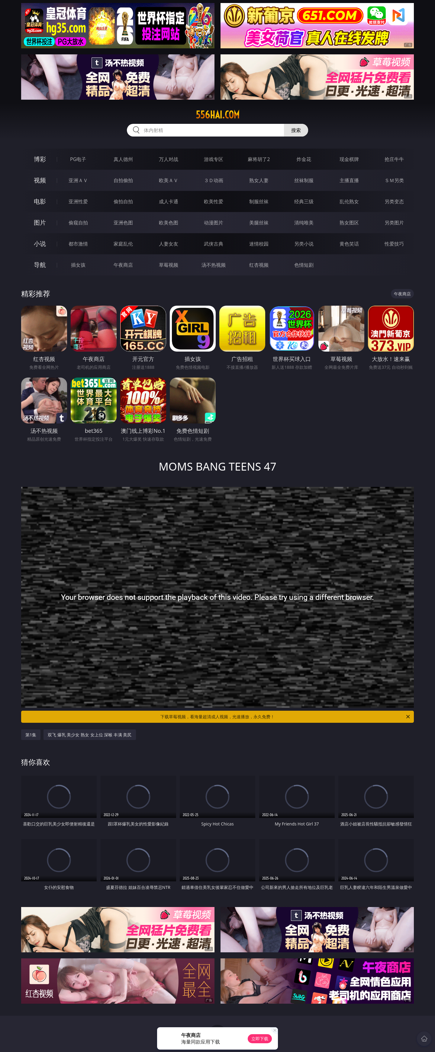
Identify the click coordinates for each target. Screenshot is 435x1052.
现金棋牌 (349, 159)
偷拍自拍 (123, 201)
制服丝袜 (259, 201)
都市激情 (78, 243)
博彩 (40, 159)
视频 (40, 180)
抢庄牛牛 (394, 159)
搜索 (296, 130)
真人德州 (123, 159)
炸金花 (304, 159)
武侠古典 (213, 243)
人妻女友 (168, 243)
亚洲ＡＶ (78, 180)
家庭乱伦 (123, 243)
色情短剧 (304, 265)
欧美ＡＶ (168, 180)
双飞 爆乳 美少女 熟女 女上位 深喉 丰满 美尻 (89, 735)
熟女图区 (349, 222)
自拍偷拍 (123, 180)
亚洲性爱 (78, 201)
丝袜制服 (304, 180)
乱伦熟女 (349, 201)
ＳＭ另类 (394, 180)
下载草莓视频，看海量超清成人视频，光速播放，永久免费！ (285, 716)
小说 (40, 244)
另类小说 (304, 243)
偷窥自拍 (78, 222)
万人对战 (168, 159)
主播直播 (349, 180)
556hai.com (218, 115)
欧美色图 (168, 222)
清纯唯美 (304, 222)
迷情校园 (259, 243)
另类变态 (394, 201)
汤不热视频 (213, 265)
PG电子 (78, 159)
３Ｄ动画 (213, 180)
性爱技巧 (394, 243)
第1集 (30, 735)
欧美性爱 (213, 201)
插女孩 (78, 265)
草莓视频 (168, 265)
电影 (40, 201)
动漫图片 (213, 222)
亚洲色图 (123, 222)
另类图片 (394, 222)
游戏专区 (213, 159)
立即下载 (259, 1038)
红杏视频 (259, 265)
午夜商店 (123, 265)
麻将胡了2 (259, 159)
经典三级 (304, 201)
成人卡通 (168, 201)
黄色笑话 (349, 243)
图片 (40, 222)
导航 (40, 265)
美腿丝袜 (259, 222)
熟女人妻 (259, 180)
